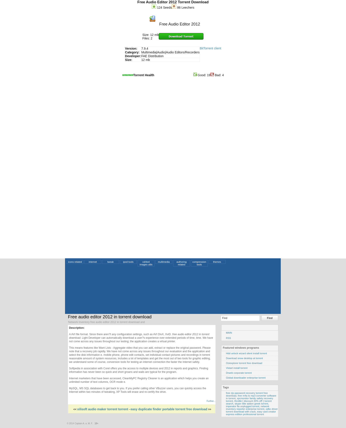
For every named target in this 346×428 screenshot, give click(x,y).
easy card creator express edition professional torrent (251, 413)
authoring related (181, 263)
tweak (110, 262)
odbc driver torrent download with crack (252, 410)
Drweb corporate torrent (239, 373)
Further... (211, 401)
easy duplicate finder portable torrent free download (168, 409)
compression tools (199, 263)
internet (93, 262)
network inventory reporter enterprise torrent (247, 407)
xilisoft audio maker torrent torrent (102, 409)
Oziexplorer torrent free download (244, 363)
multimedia (164, 262)
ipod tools (128, 262)
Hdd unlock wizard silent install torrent (246, 353)
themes (217, 262)
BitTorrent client (210, 48)
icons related (75, 262)
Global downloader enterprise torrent (246, 377)
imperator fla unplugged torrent (242, 406)
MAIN (229, 332)
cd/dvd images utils (146, 263)
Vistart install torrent (236, 368)
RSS (228, 338)
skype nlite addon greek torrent (251, 403)
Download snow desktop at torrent (244, 358)
